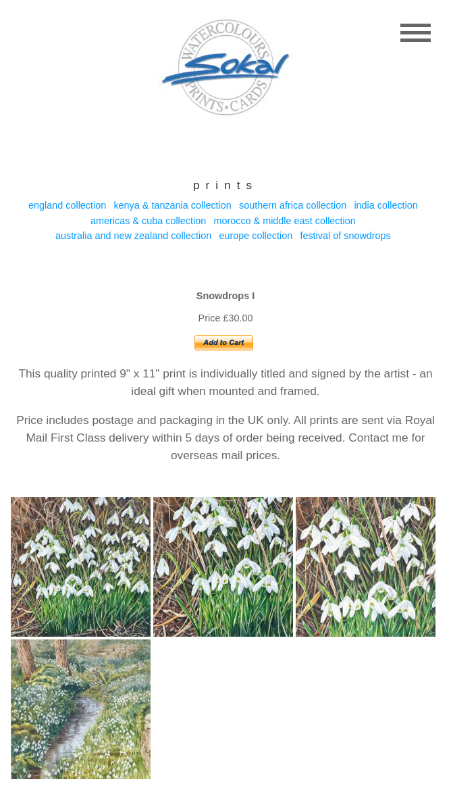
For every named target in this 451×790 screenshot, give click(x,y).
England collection (67, 205)
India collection (385, 205)
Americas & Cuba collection (148, 220)
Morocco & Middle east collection (284, 220)
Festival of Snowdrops (345, 235)
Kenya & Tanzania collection (172, 205)
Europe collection (255, 235)
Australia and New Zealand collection (133, 235)
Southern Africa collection (292, 205)
